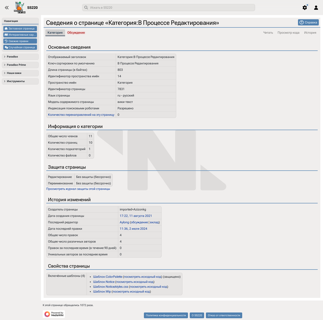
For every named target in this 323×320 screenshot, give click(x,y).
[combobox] (168, 7)
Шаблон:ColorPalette (107, 276)
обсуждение (139, 222)
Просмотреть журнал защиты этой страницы (78, 189)
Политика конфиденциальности (166, 315)
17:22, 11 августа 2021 (136, 216)
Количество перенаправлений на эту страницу (81, 114)
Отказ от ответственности (224, 315)
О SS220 (197, 315)
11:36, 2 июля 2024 (133, 228)
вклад (154, 222)
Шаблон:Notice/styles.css (110, 286)
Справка (311, 22)
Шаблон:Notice (103, 281)
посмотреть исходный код (142, 276)
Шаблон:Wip (102, 291)
